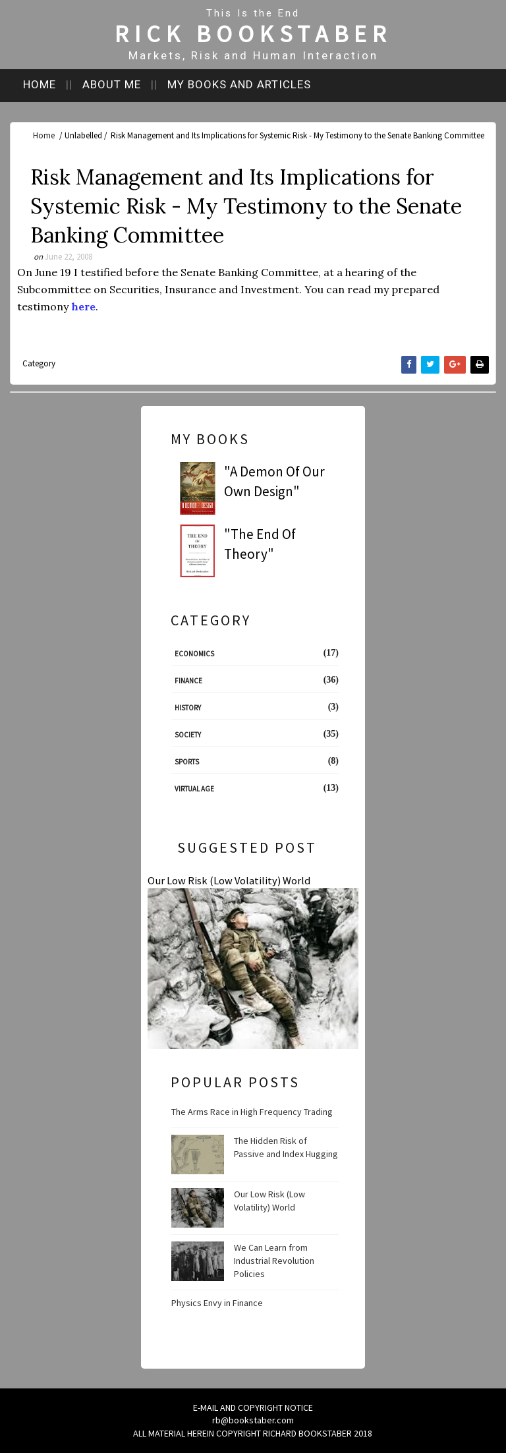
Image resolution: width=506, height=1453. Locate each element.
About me (111, 84)
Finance (188, 680)
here (83, 306)
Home (39, 84)
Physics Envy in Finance (217, 1303)
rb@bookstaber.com (253, 1420)
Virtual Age (194, 788)
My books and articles (239, 84)
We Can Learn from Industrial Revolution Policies (274, 1260)
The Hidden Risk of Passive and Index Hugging (286, 1147)
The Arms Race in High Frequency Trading (252, 1112)
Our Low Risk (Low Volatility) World (229, 880)
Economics (194, 653)
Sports (187, 761)
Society (188, 734)
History (188, 707)
